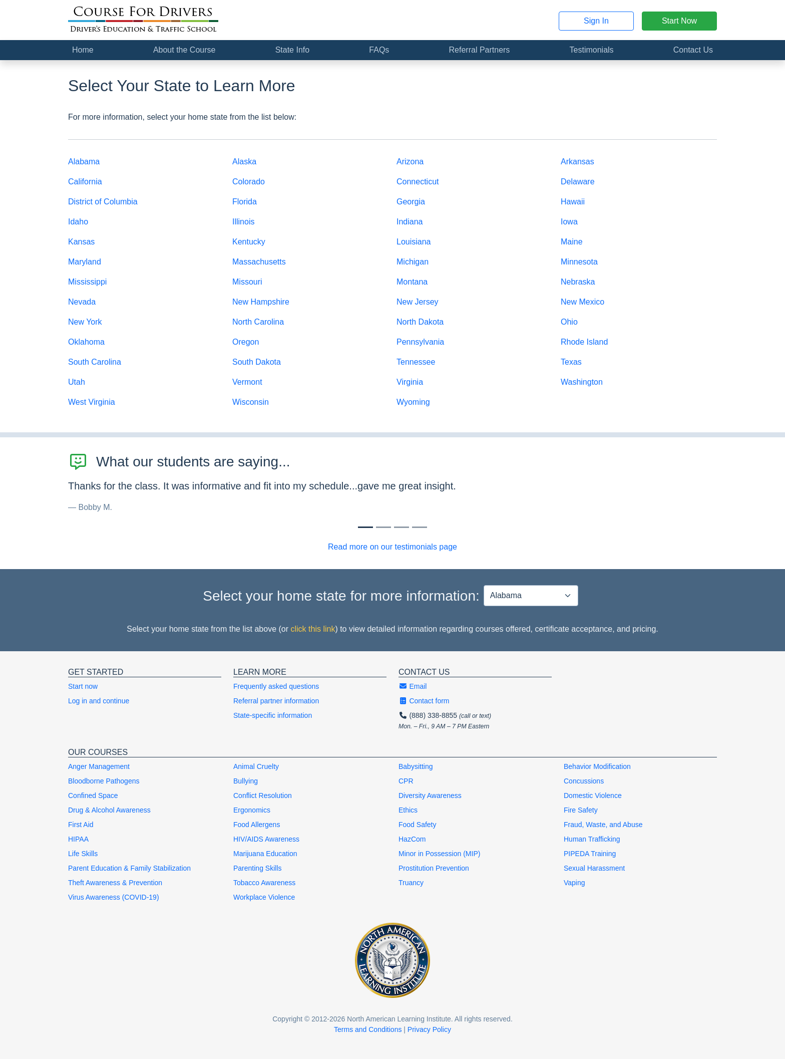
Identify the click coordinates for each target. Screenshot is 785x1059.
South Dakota (256, 362)
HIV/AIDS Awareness (266, 839)
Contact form (424, 701)
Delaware (578, 181)
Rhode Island (584, 342)
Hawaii (573, 201)
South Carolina (94, 362)
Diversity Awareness (430, 795)
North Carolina (258, 322)
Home (83, 50)
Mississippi (87, 282)
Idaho (78, 221)
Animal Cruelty (256, 766)
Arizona (410, 161)
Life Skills (83, 854)
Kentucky (248, 241)
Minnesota (579, 261)
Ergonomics (251, 810)
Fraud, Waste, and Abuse (603, 825)
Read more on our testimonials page (392, 547)
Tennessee (416, 362)
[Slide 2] (401, 527)
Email (413, 686)
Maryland (84, 261)
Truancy (411, 883)
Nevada (82, 302)
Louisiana (414, 241)
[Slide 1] (383, 527)
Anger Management (99, 766)
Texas (571, 362)
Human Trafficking (592, 839)
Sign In (596, 21)
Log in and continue (98, 701)
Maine (572, 241)
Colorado (248, 181)
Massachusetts (259, 261)
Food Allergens (256, 825)
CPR (406, 781)
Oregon (245, 342)
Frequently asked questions (276, 686)
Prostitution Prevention (434, 868)
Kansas (81, 241)
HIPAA (78, 839)
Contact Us (693, 50)
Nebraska (578, 282)
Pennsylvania (420, 342)
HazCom (412, 839)
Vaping (574, 883)
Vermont (247, 382)
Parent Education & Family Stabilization (129, 868)
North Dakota (420, 322)
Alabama (84, 161)
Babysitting (416, 766)
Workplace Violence (264, 897)
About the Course (184, 50)
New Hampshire (260, 302)
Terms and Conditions (368, 1029)
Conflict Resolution (262, 795)
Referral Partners (479, 50)
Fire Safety (581, 810)
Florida (244, 201)
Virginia (410, 382)
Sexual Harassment (594, 868)
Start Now (679, 21)
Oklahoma (86, 342)
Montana (412, 282)
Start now (83, 686)
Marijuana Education (265, 854)
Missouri (247, 282)
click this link (312, 629)
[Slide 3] (419, 527)
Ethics (408, 810)
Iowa (569, 221)
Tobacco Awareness (264, 883)
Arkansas (577, 161)
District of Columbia (103, 201)
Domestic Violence (593, 795)
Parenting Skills (257, 868)
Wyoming (413, 402)
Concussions (584, 781)
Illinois (243, 221)
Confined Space (93, 795)
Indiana (410, 221)
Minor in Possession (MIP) (439, 854)
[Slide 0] (365, 527)
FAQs (379, 50)
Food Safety (418, 825)
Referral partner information (276, 701)
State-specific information (272, 715)
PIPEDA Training (590, 854)
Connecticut (418, 181)
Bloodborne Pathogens (103, 781)
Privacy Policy (429, 1029)
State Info (292, 50)
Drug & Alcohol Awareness (109, 810)
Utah (76, 382)
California (85, 181)
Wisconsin (250, 402)
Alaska (244, 161)
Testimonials (592, 50)
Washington (582, 382)
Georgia (411, 201)
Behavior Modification (597, 766)
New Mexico (582, 302)
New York (85, 322)
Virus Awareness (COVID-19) (113, 897)
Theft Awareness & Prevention (115, 883)
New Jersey (418, 302)
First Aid (81, 825)
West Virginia (91, 402)
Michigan (413, 261)
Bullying (245, 781)
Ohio (569, 322)
